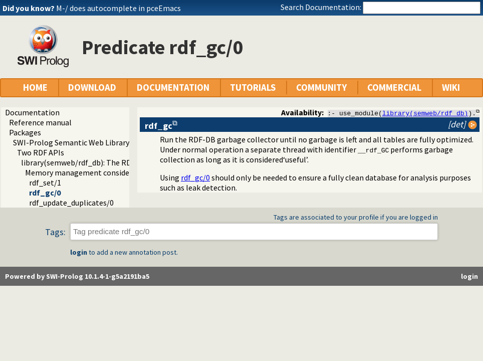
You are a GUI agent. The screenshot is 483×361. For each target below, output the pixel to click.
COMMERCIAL (394, 87)
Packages (25, 132)
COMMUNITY (321, 87)
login (78, 252)
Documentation (32, 112)
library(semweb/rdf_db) (425, 112)
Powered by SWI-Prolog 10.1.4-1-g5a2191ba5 (77, 276)
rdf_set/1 (45, 182)
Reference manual (40, 122)
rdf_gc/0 (45, 193)
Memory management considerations (89, 172)
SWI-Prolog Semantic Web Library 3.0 (76, 142)
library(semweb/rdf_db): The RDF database (94, 162)
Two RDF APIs (40, 152)
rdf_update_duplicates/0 (71, 203)
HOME (35, 87)
